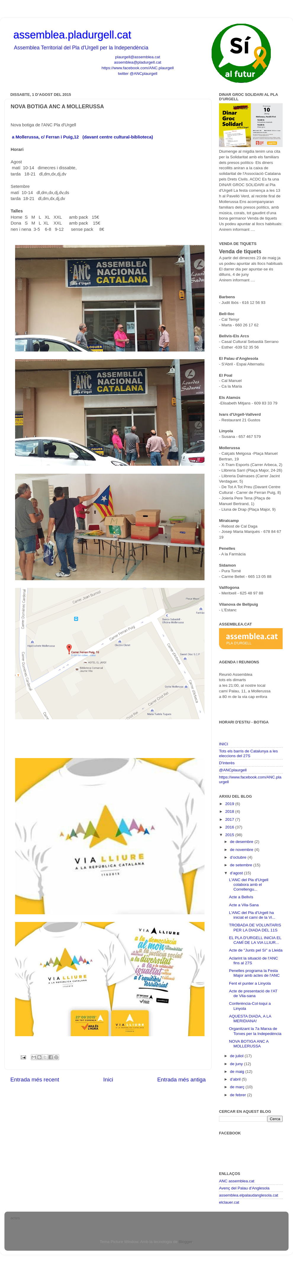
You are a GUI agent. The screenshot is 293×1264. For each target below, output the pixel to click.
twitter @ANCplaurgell (137, 73)
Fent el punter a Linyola (250, 983)
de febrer (238, 1095)
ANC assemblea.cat (236, 1181)
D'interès (227, 763)
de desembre (242, 841)
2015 (230, 835)
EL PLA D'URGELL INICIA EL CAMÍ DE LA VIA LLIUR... (255, 940)
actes (15, 1218)
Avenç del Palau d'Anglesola (244, 1188)
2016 (230, 827)
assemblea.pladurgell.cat (72, 35)
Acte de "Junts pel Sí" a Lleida (256, 950)
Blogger (185, 1241)
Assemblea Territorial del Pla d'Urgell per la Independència (81, 48)
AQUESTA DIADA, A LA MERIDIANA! (250, 1018)
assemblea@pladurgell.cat (137, 62)
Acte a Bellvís (241, 897)
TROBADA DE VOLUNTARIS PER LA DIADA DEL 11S (255, 927)
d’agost (237, 873)
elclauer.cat (229, 1202)
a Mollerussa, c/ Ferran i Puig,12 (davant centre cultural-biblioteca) (82, 137)
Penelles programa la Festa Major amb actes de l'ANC (254, 973)
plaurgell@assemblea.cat (137, 57)
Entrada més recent (34, 1079)
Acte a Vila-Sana (244, 905)
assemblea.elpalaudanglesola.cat (248, 1195)
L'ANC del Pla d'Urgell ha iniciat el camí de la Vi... (252, 915)
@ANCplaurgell (233, 770)
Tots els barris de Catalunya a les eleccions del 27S (248, 753)
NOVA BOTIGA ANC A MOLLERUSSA (248, 1043)
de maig (237, 1071)
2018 (230, 811)
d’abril (236, 1079)
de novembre (242, 849)
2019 (230, 804)
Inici (108, 1079)
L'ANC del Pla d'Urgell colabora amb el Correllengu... (248, 884)
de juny (237, 1064)
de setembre (241, 865)
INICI (223, 744)
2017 (230, 819)
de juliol (237, 1056)
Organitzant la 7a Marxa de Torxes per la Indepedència (255, 1031)
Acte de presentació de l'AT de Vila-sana (253, 993)
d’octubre (238, 857)
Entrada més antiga (181, 1079)
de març (238, 1087)
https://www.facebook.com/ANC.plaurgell (138, 68)
